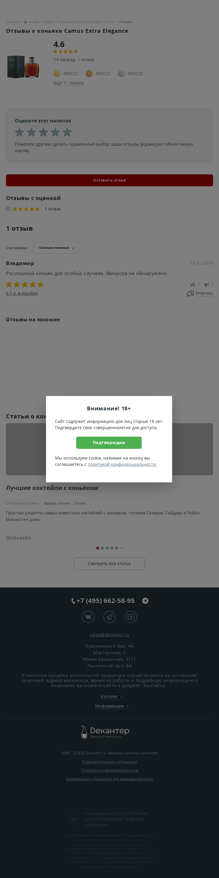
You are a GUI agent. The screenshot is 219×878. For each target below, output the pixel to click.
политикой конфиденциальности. (122, 464)
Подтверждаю (109, 442)
